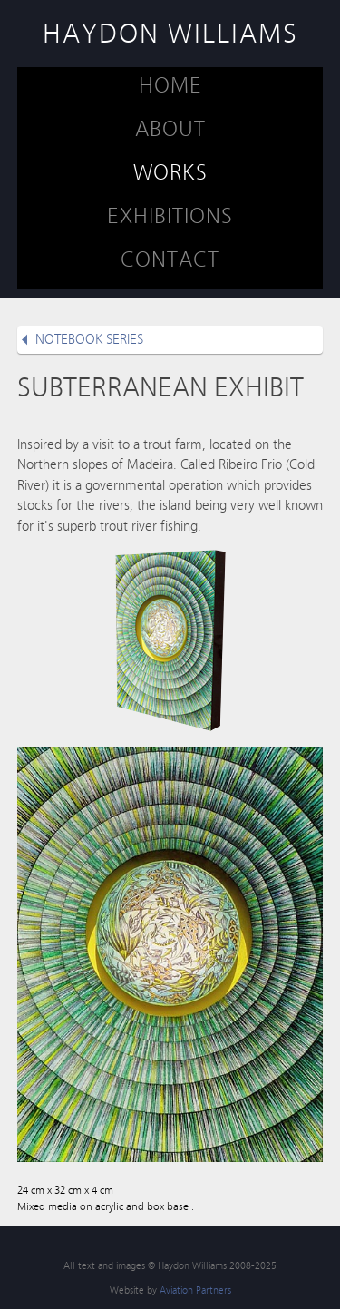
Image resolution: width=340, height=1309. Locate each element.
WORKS (170, 172)
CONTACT (170, 259)
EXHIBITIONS (170, 216)
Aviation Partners (195, 1290)
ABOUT (170, 129)
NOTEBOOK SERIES (89, 339)
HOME (170, 85)
